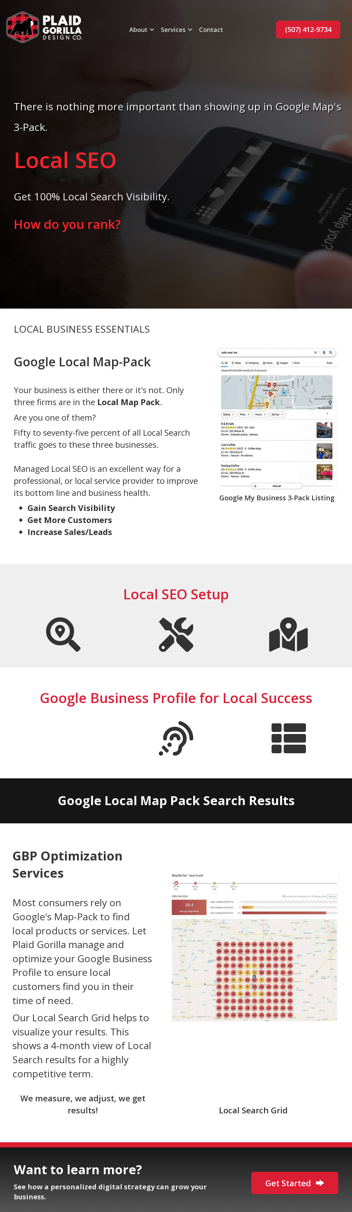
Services (173, 29)
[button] (151, 29)
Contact (211, 29)
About (138, 29)
